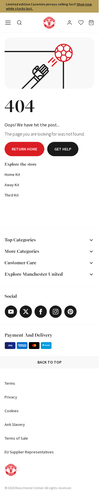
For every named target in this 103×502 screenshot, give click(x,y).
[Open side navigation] (8, 22)
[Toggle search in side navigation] (19, 22)
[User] (70, 23)
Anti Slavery (15, 424)
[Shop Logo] (49, 22)
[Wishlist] (81, 22)
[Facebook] (40, 311)
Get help (62, 149)
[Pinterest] (70, 311)
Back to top (49, 362)
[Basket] (91, 22)
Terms (10, 383)
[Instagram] (55, 311)
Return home (24, 149)
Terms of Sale (16, 438)
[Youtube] (11, 311)
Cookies (12, 410)
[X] (25, 311)
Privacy (11, 397)
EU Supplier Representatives (29, 452)
